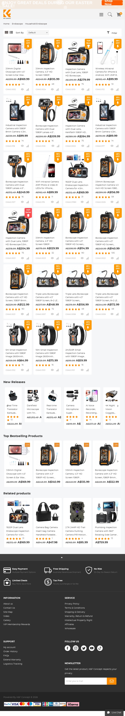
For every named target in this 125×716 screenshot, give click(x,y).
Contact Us (9, 608)
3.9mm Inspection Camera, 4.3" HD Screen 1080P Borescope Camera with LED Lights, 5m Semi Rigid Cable (46, 72)
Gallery (7, 620)
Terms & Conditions (75, 608)
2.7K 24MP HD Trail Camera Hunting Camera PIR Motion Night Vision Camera (76, 531)
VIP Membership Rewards (16, 624)
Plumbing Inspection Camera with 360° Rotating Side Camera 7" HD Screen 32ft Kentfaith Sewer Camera (106, 531)
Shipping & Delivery (75, 612)
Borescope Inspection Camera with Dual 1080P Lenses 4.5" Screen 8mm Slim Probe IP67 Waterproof (48, 129)
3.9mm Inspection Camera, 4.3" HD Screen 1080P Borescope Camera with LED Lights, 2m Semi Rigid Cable (46, 241)
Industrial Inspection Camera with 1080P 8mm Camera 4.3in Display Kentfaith (16, 128)
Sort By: (20, 33)
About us (8, 604)
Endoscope (17, 24)
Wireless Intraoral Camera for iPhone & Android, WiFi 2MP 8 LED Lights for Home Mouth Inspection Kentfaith (106, 72)
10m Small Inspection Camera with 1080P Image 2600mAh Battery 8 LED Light (47, 353)
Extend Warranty (12, 660)
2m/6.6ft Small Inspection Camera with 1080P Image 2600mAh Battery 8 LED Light (75, 353)
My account (9, 647)
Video (6, 616)
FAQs (6, 656)
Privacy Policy (72, 604)
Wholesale (70, 629)
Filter (114, 33)
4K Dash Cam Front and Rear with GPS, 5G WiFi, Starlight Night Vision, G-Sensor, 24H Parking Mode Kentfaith (111, 410)
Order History (10, 652)
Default (32, 33)
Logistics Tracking (12, 664)
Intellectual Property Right (78, 620)
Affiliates (69, 624)
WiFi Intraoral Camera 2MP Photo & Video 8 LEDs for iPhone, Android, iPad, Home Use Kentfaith (47, 185)
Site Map (7, 612)
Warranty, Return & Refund (78, 616)
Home (6, 24)
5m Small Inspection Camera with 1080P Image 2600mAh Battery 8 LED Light (16, 353)
